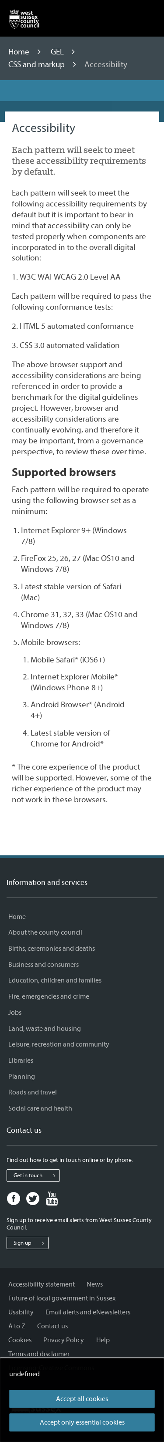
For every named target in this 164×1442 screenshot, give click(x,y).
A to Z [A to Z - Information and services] (16, 1326)
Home (19, 52)
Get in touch (36, 1175)
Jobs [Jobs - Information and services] (14, 1012)
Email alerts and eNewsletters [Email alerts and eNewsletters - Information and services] (87, 1312)
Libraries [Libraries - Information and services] (20, 1060)
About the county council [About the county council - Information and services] (45, 932)
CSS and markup (37, 64)
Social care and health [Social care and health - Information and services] (40, 1108)
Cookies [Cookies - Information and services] (19, 1340)
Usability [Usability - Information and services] (21, 1312)
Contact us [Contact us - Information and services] (52, 1326)
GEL (58, 52)
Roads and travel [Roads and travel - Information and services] (32, 1092)
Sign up (31, 1243)
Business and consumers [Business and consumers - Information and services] (43, 965)
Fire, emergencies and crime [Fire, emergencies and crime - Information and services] (48, 996)
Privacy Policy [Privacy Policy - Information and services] (63, 1340)
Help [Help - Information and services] (103, 1340)
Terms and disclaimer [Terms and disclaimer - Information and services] (39, 1354)
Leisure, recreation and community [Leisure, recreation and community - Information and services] (58, 1044)
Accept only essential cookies (82, 1422)
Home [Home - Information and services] (17, 917)
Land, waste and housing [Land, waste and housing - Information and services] (44, 1029)
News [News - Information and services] (95, 1284)
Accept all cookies (82, 1399)
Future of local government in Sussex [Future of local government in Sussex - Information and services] (61, 1298)
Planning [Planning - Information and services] (21, 1077)
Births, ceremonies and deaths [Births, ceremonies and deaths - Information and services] (51, 948)
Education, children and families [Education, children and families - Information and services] (54, 980)
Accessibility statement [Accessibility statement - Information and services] (41, 1284)
